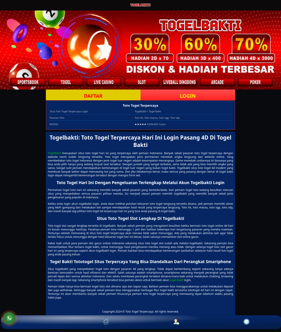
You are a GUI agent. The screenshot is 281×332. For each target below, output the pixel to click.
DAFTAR (93, 95)
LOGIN (188, 95)
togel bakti (176, 280)
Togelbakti (54, 153)
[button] (36, 322)
